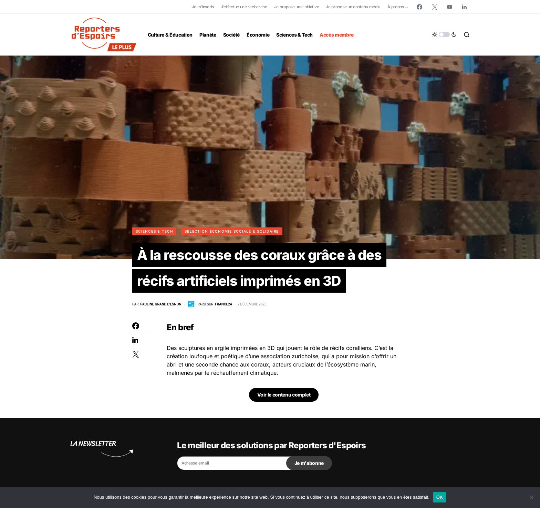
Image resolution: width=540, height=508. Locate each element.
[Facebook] (419, 7)
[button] (444, 34)
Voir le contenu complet (284, 395)
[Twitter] (434, 7)
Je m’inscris (203, 6)
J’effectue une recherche (244, 6)
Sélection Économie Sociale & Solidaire (232, 231)
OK (439, 497)
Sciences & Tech (154, 231)
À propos (395, 6)
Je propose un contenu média (353, 6)
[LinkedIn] (464, 7)
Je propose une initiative (296, 6)
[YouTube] (449, 7)
